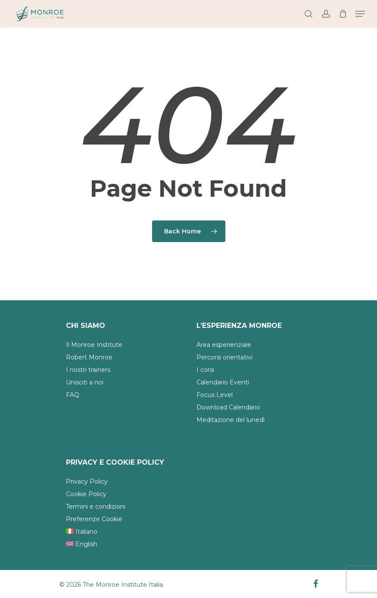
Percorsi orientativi (224, 357)
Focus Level (214, 395)
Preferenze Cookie (94, 519)
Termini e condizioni (95, 506)
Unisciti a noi (84, 382)
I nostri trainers (88, 370)
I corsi (205, 370)
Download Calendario (228, 407)
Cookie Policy (86, 494)
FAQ (72, 395)
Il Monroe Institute (94, 345)
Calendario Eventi (222, 382)
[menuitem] (121, 531)
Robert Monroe (89, 357)
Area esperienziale (223, 345)
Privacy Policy (87, 481)
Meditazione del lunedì (230, 420)
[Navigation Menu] (360, 13)
